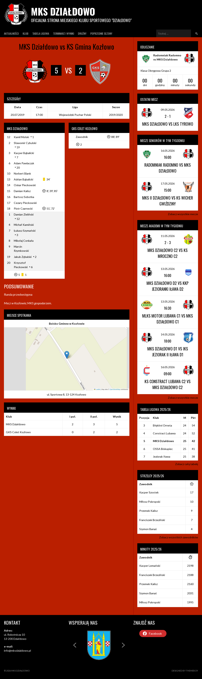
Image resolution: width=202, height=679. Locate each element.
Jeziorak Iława (161, 456)
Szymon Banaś (148, 529)
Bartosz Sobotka (24, 197)
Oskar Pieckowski (25, 185)
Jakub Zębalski (23, 256)
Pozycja (144, 417)
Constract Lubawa (164, 433)
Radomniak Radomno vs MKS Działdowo (167, 168)
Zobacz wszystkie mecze (183, 214)
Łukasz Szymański (25, 230)
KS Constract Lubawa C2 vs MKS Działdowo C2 (168, 384)
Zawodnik (82, 136)
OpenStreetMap (115, 389)
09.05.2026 (168, 109)
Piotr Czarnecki (23, 208)
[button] (66, 355)
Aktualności (11, 33)
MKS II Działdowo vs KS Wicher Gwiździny (167, 201)
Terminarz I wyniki (63, 33)
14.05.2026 (168, 334)
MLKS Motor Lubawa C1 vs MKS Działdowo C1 (167, 319)
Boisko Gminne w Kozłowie (66, 323)
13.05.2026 (168, 268)
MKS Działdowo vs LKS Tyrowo (167, 124)
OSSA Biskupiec (163, 448)
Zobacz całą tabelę (186, 464)
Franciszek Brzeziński (152, 520)
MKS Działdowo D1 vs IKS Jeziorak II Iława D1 (167, 352)
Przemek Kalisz (148, 510)
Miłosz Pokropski (149, 501)
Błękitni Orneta (162, 425)
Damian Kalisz (22, 191)
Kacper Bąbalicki (24, 153)
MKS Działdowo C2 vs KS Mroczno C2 (168, 253)
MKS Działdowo (63, 11)
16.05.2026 (168, 150)
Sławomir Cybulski (25, 143)
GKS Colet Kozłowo (18, 432)
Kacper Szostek (149, 492)
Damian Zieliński (24, 214)
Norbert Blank (22, 173)
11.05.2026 (168, 236)
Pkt (193, 417)
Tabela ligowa (40, 33)
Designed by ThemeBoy (185, 670)
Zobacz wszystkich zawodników (178, 537)
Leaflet (97, 389)
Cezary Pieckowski (25, 202)
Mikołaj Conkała (24, 240)
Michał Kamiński (24, 224)
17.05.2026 (168, 183)
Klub (25, 33)
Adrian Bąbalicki (23, 179)
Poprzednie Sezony (101, 33)
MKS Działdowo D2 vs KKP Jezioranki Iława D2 (168, 286)
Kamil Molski (21, 137)
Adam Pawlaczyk (24, 163)
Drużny (82, 33)
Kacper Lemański (149, 565)
